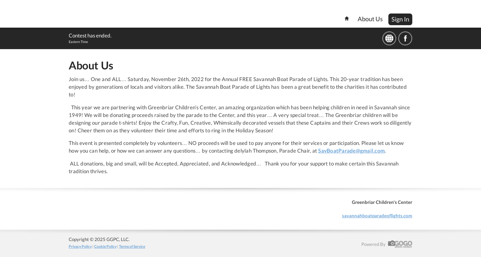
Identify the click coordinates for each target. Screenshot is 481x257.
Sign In (400, 19)
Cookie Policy (105, 246)
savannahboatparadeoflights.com (377, 215)
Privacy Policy (80, 246)
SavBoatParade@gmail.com (351, 151)
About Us (370, 18)
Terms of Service (132, 246)
